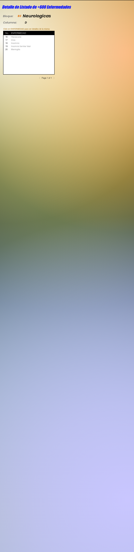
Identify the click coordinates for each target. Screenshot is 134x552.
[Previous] (40, 78)
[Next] (53, 78)
